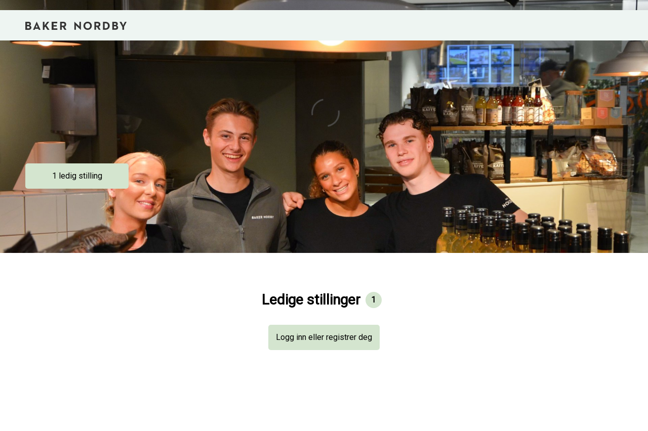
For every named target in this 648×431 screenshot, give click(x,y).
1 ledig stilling (77, 176)
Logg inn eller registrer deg (324, 337)
